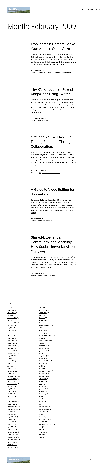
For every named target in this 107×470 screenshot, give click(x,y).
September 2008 (12, 384)
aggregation (43, 313)
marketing (57, 72)
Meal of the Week (44, 361)
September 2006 (12, 445)
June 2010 (10, 330)
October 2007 (11, 411)
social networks (50, 275)
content (41, 72)
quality (62, 72)
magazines (51, 72)
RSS (40, 399)
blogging (42, 318)
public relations (43, 391)
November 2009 (12, 348)
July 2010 (10, 328)
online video (42, 220)
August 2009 (11, 356)
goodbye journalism (45, 340)
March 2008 (11, 399)
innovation (51, 173)
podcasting (49, 220)
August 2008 (11, 386)
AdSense (42, 307)
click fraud (42, 328)
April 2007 (10, 427)
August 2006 (11, 447)
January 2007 (11, 434)
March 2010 (11, 338)
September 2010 (12, 323)
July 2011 (10, 307)
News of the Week (44, 371)
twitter (47, 120)
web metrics (67, 72)
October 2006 (11, 442)
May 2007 (10, 424)
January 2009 (11, 373)
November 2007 (12, 409)
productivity (42, 389)
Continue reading (59, 64)
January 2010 (11, 343)
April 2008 (10, 396)
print (40, 384)
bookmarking (43, 320)
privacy (41, 386)
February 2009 (11, 371)
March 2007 (11, 429)
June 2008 (10, 391)
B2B (40, 173)
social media (42, 275)
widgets (41, 434)
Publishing (42, 394)
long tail (46, 72)
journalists (42, 120)
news (41, 368)
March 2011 (11, 310)
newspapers (43, 373)
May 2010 (10, 333)
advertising (42, 310)
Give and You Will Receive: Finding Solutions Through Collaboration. (51, 142)
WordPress (96, 460)
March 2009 (11, 368)
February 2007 (11, 432)
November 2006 (12, 439)
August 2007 (11, 417)
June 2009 (10, 361)
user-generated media (45, 424)
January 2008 (11, 404)
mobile (41, 366)
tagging (41, 414)
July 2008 (10, 389)
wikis (40, 437)
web (40, 427)
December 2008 (12, 376)
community (45, 173)
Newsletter (90, 9)
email (41, 338)
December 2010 (12, 315)
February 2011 (11, 313)
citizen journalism (44, 325)
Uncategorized (43, 419)
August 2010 (11, 325)
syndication (42, 411)
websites (42, 432)
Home (98, 9)
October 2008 (11, 381)
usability (41, 422)
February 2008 (11, 401)
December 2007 (12, 406)
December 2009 (12, 345)
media (41, 363)
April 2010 (10, 335)
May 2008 (10, 394)
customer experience (45, 335)
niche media (43, 376)
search (41, 401)
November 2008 (12, 379)
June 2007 (10, 422)
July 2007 (10, 419)
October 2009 (11, 351)
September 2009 (12, 353)
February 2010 (11, 340)
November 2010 (12, 318)
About (82, 9)
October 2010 (11, 320)
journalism (42, 348)
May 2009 (10, 363)
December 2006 (12, 437)
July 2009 (10, 358)
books (41, 323)
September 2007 (12, 414)
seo (40, 404)
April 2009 (10, 366)
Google (41, 343)
